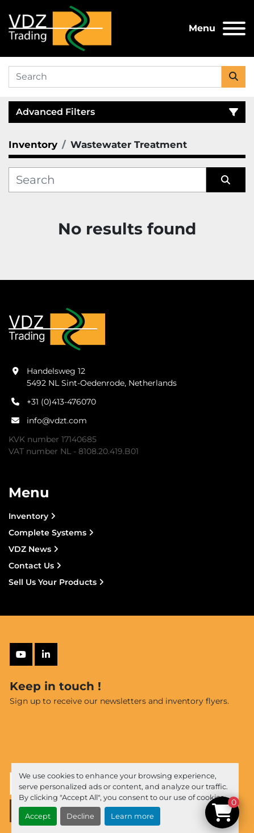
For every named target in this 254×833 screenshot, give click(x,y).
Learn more (132, 816)
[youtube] (21, 654)
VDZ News (30, 549)
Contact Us (31, 565)
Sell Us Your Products (53, 582)
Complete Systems (47, 532)
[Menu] (234, 28)
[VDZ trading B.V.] (57, 328)
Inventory (28, 516)
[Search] (115, 77)
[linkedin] (46, 654)
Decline (80, 816)
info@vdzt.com (57, 420)
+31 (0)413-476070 (61, 402)
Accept (38, 816)
